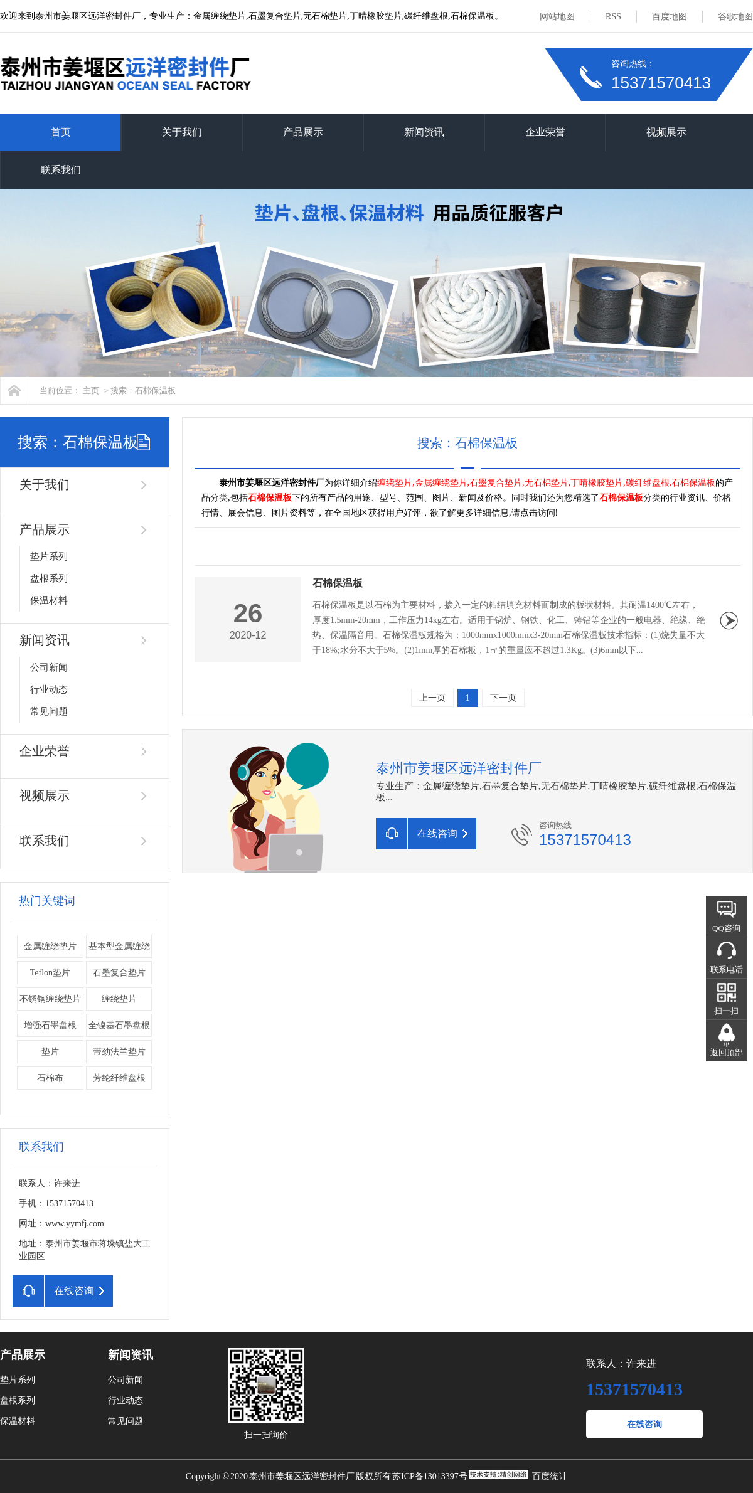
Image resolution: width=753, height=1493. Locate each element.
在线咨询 (644, 1424)
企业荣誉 (545, 132)
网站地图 (557, 16)
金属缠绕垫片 (50, 946)
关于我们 (182, 132)
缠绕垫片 (119, 999)
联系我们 (61, 169)
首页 (61, 132)
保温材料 (49, 600)
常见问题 (49, 711)
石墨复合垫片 (119, 972)
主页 (91, 390)
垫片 (50, 1051)
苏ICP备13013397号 (429, 1476)
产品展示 (303, 132)
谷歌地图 (735, 16)
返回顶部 (726, 1052)
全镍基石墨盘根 (119, 1025)
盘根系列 (49, 578)
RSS (613, 16)
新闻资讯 (424, 132)
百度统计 (549, 1476)
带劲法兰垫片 (119, 1051)
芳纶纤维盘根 (119, 1078)
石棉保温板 (337, 583)
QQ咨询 (726, 928)
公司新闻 (49, 667)
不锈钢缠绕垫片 (50, 999)
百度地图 (669, 16)
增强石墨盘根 (50, 1025)
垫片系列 (49, 556)
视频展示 (666, 132)
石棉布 (50, 1078)
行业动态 (49, 689)
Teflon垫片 (50, 972)
